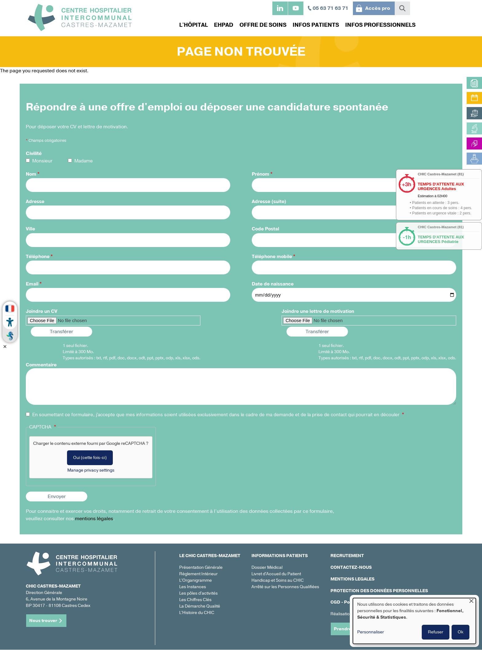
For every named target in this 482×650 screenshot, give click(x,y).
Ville (30, 229)
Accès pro (377, 8)
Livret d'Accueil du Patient (276, 574)
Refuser (435, 632)
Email (32, 284)
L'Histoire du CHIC (196, 613)
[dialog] (414, 621)
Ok (460, 632)
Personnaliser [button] (370, 632)
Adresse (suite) (269, 201)
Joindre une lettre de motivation (318, 311)
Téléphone (37, 256)
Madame (83, 161)
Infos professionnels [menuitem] (380, 25)
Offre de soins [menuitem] (262, 25)
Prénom (260, 174)
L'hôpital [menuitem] (193, 25)
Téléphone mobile (272, 256)
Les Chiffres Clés (195, 600)
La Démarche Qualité (199, 606)
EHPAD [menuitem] (223, 25)
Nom (31, 174)
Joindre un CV (41, 311)
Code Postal (265, 229)
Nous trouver (43, 621)
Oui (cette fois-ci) (90, 458)
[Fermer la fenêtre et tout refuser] (471, 602)
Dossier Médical (266, 567)
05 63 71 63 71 (330, 8)
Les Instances (192, 587)
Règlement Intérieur (198, 574)
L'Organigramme (195, 580)
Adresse (35, 201)
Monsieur (42, 161)
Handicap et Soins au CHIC (277, 580)
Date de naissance (273, 284)
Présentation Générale (201, 567)
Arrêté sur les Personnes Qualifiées (285, 587)
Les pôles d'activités (198, 593)
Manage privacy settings (90, 470)
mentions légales (94, 518)
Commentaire (41, 365)
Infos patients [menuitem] (316, 25)
